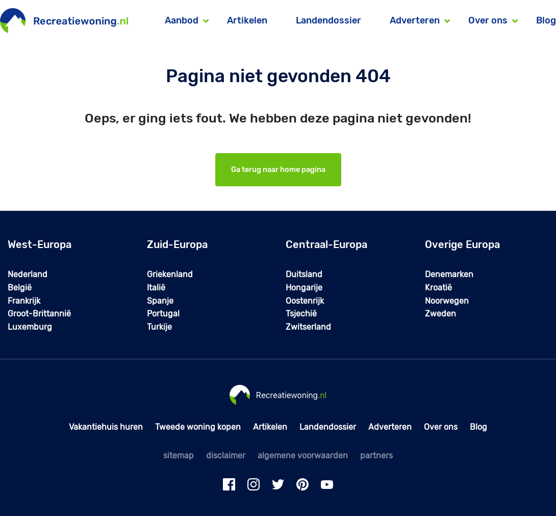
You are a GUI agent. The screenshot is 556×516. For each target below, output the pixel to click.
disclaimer (225, 455)
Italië (156, 287)
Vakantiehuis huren (106, 427)
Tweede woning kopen (198, 427)
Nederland (27, 274)
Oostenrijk (305, 301)
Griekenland (170, 274)
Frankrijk (24, 301)
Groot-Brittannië (39, 313)
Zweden (440, 313)
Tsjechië (301, 313)
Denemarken (449, 274)
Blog (546, 20)
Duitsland (304, 274)
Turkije (159, 327)
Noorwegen (447, 301)
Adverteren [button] (415, 20)
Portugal (163, 313)
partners (376, 455)
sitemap (178, 455)
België (20, 287)
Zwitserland (308, 327)
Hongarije (304, 287)
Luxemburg (30, 327)
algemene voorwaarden (303, 455)
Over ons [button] (488, 20)
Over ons (441, 427)
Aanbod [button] (181, 20)
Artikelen (247, 20)
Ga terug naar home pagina (278, 169)
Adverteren (390, 427)
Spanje (160, 301)
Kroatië (438, 287)
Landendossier (328, 20)
